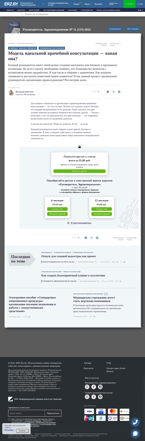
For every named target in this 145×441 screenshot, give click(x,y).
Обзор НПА (21, 10)
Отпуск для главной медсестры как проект (68, 256)
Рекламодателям (32, 435)
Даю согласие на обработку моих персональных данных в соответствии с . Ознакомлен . (34, 422)
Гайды (76, 4)
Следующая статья (114, 44)
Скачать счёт (57, 209)
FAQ (108, 363)
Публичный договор (62, 434)
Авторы (87, 363)
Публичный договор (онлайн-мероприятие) (90, 434)
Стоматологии (87, 10)
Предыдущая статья (101, 44)
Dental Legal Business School (108, 10)
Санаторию (72, 10)
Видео (87, 4)
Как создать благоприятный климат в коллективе (73, 275)
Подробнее (9, 430)
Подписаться (53, 413)
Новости (9, 10)
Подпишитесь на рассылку (19, 407)
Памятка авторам (15, 435)
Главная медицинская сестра (58, 4)
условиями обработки (33, 421)
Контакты (88, 368)
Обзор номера (34, 10)
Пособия (98, 4)
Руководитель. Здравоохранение (28, 4)
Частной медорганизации (53, 10)
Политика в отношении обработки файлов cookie (79, 435)
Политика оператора (49, 435)
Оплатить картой (57, 214)
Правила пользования (43, 434)
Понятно (22, 431)
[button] (108, 92)
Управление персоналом (52, 48)
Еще (139, 10)
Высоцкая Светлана (24, 92)
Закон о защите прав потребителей (22, 437)
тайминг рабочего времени (23, 48)
